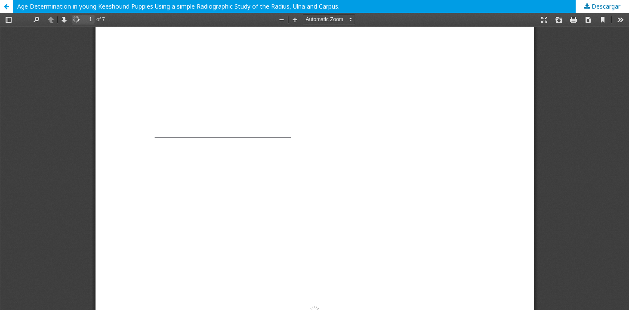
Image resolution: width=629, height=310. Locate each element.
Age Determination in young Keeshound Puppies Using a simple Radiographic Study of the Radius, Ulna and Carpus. (178, 6)
